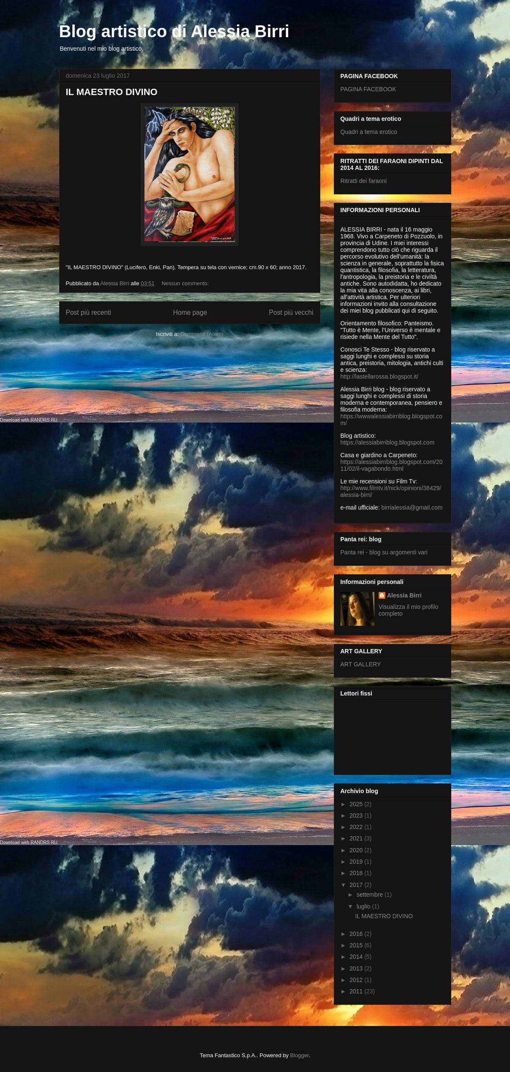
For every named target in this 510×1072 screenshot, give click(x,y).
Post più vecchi (291, 312)
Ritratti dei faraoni (364, 180)
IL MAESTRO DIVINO (112, 92)
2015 (356, 945)
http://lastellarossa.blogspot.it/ (379, 376)
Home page (190, 312)
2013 (356, 968)
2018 (356, 873)
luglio (364, 906)
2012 (356, 980)
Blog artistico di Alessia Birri (174, 31)
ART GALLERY (361, 664)
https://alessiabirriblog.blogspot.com (388, 442)
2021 (356, 838)
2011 (356, 991)
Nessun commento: (185, 283)
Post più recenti (88, 312)
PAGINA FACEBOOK (368, 89)
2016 (356, 933)
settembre (371, 894)
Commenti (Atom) (201, 334)
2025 (356, 804)
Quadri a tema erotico (369, 131)
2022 (356, 827)
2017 (356, 884)
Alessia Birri (404, 595)
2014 (356, 956)
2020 (356, 850)
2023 (356, 815)
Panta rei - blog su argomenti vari (384, 552)
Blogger (299, 1055)
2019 (356, 861)
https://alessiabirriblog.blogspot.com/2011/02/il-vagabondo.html (392, 465)
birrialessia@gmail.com (412, 507)
